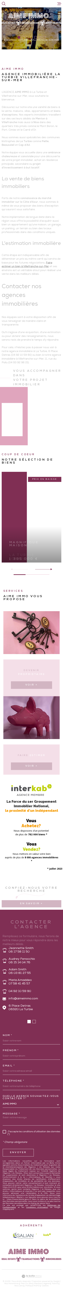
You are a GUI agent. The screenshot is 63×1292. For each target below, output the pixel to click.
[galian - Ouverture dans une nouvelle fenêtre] (22, 1235)
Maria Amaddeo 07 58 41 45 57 (20, 982)
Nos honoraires (11, 1284)
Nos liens (18, 1286)
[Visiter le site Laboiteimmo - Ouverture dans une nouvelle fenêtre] (31, 1276)
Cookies (45, 1286)
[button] (19, 37)
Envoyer (18, 1153)
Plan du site (26, 1284)
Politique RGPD (32, 1286)
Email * (9, 1066)
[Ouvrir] (4, 4)
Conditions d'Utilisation (37, 1207)
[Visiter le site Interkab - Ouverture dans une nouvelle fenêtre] (43, 1235)
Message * (11, 1114)
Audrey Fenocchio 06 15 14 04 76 (22, 961)
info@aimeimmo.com (23, 998)
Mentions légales (42, 1284)
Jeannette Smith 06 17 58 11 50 (21, 950)
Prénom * (11, 1050)
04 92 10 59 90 (20, 991)
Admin (55, 1284)
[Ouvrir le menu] (59, 4)
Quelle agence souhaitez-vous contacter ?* (31, 1097)
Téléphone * (14, 1081)
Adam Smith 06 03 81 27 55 (20, 971)
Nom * (7, 1035)
